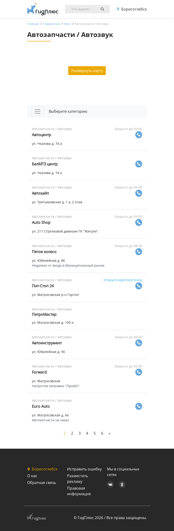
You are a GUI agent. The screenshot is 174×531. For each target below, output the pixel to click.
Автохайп (40, 193)
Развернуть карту (87, 70)
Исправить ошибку (84, 469)
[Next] (109, 433)
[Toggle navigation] (37, 111)
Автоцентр (41, 134)
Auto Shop (41, 222)
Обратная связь (41, 482)
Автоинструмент (47, 343)
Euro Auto (41, 406)
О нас (32, 475)
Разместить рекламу (77, 478)
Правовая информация (79, 491)
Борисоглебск (132, 9)
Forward (39, 372)
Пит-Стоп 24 (43, 285)
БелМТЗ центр (45, 164)
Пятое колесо (44, 251)
